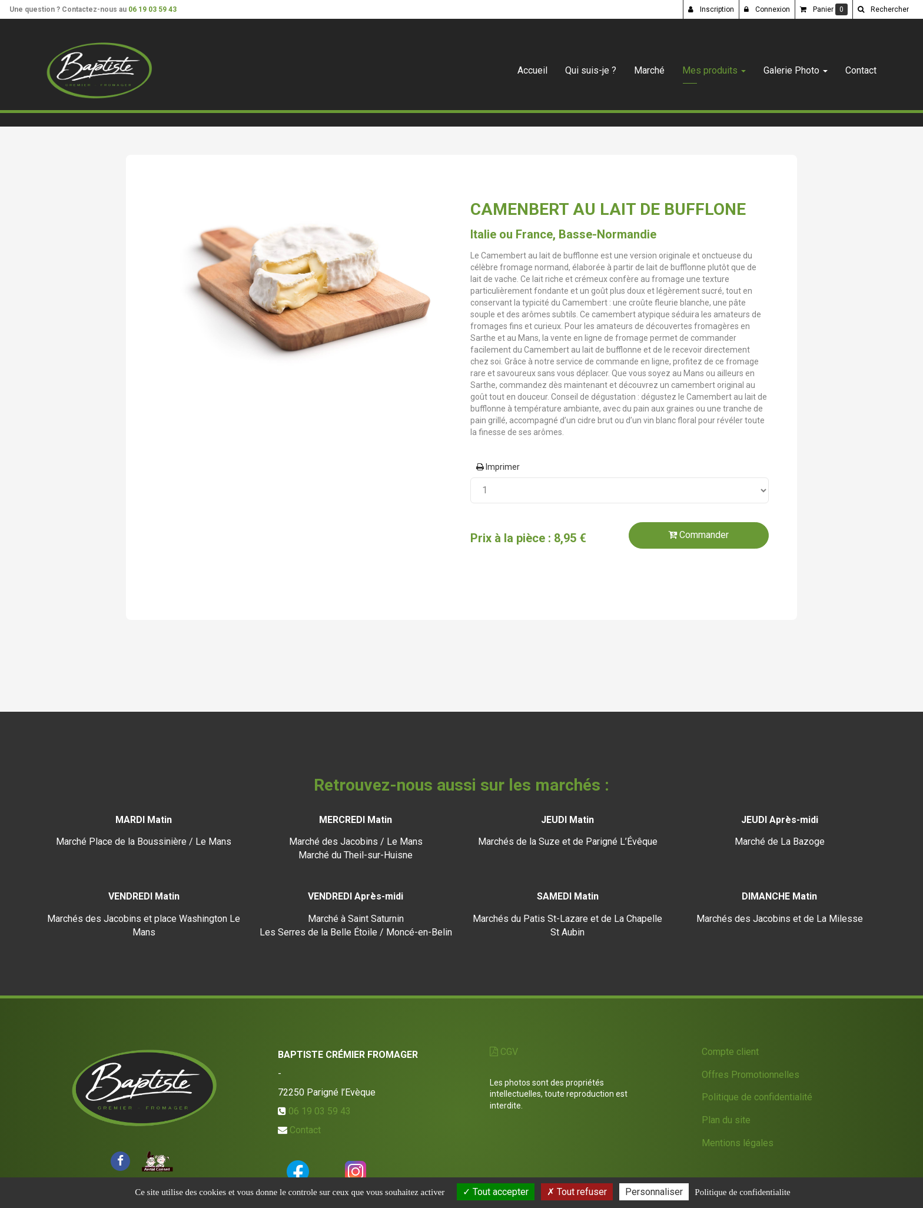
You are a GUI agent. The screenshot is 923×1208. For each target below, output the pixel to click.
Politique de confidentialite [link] (742, 1192)
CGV (504, 1051)
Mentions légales (737, 1143)
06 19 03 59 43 (152, 9)
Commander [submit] (698, 534)
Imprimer (498, 467)
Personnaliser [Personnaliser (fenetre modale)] (654, 1191)
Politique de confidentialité (757, 1097)
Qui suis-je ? (590, 65)
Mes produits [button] (714, 65)
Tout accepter (496, 1191)
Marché (649, 65)
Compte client (730, 1051)
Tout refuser (577, 1191)
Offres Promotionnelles (750, 1074)
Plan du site (726, 1120)
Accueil (532, 65)
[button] (883, 9)
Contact (860, 65)
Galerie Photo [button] (795, 65)
